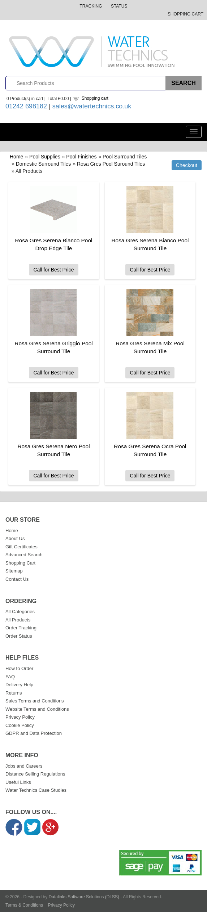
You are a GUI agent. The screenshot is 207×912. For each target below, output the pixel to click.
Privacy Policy (20, 717)
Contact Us (17, 579)
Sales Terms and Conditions (34, 701)
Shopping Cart (185, 14)
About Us (15, 538)
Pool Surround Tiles (125, 157)
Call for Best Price (53, 270)
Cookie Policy (19, 725)
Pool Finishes (81, 157)
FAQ (10, 676)
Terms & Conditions (24, 905)
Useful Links (18, 782)
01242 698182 (26, 106)
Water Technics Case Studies (35, 790)
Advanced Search (24, 554)
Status (119, 6)
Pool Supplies (44, 157)
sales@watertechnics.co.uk (91, 106)
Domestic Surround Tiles (43, 164)
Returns (13, 693)
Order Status (18, 636)
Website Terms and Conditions (37, 709)
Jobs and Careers (24, 766)
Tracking (91, 6)
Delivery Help (19, 684)
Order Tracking (20, 627)
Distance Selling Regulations (35, 774)
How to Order (19, 668)
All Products (17, 620)
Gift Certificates (21, 546)
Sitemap (14, 571)
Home (16, 157)
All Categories (20, 611)
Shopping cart (95, 98)
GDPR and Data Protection (33, 733)
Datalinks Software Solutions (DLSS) (84, 896)
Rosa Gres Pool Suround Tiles (111, 164)
